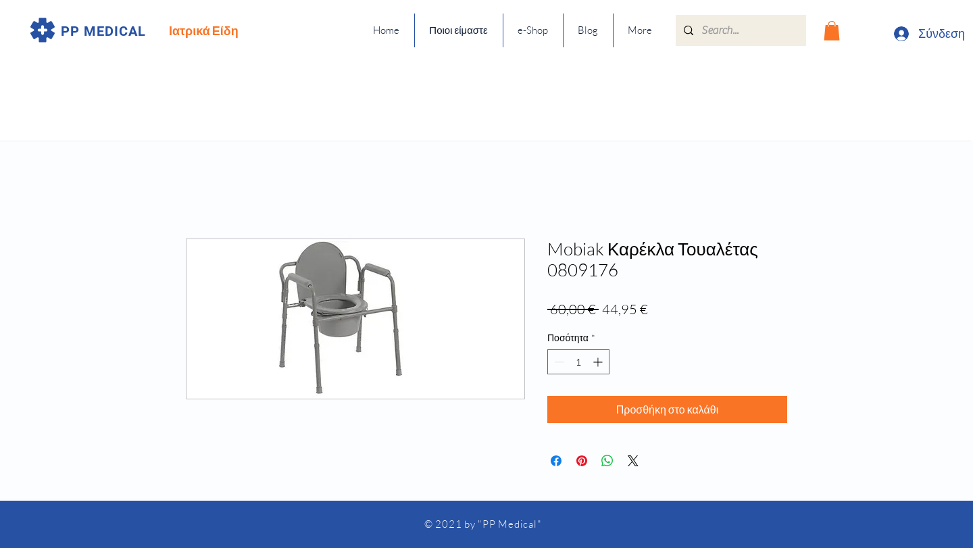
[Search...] (739, 30)
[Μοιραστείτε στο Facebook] (556, 461)
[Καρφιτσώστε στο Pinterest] (582, 461)
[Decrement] (557, 362)
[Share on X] (633, 461)
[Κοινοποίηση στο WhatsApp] (607, 461)
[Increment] (599, 362)
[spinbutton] (578, 362)
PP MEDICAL (103, 31)
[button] (832, 31)
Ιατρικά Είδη (204, 30)
